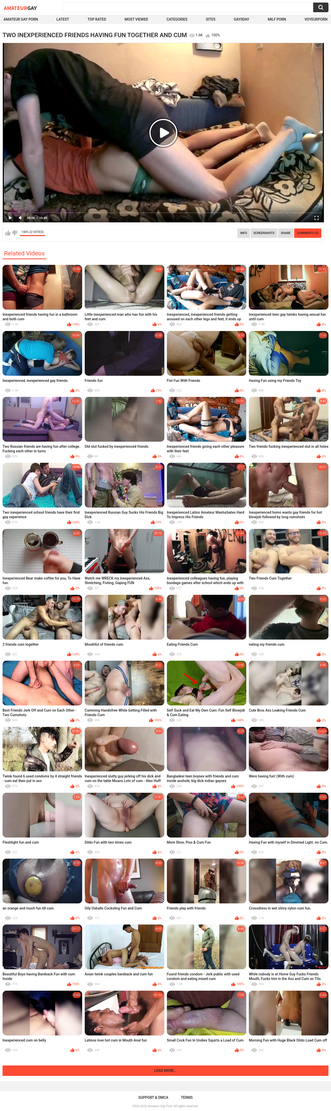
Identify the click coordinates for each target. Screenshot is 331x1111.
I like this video (8, 233)
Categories (177, 19)
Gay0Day (241, 19)
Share (286, 233)
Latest (62, 19)
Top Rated (97, 19)
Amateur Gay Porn (21, 19)
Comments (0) (308, 233)
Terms (187, 1097)
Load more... (165, 1071)
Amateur (20, 7)
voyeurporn (316, 19)
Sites (210, 19)
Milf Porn (277, 19)
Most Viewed (136, 19)
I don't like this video (14, 233)
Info (243, 233)
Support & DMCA (153, 1097)
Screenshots (264, 233)
